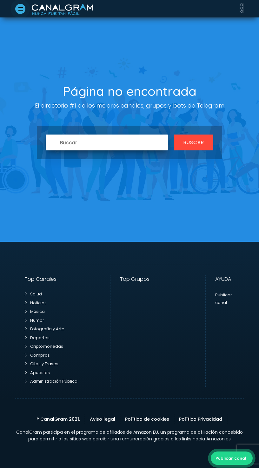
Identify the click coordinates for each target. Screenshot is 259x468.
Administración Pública (51, 381)
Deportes (37, 338)
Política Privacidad (200, 419)
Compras (37, 355)
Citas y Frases (41, 364)
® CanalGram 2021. (58, 419)
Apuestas (37, 373)
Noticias (36, 303)
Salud (33, 294)
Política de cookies (147, 419)
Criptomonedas (44, 346)
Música (35, 311)
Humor (34, 320)
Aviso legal (102, 419)
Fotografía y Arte (44, 329)
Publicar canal (231, 458)
